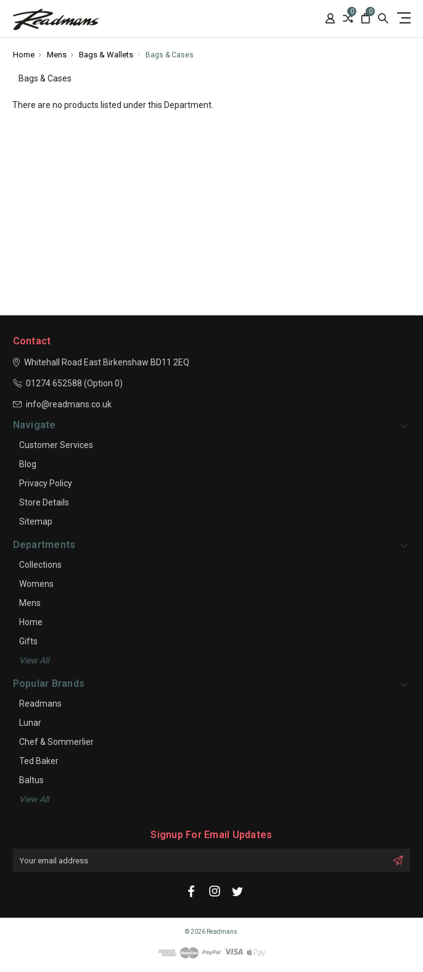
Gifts (28, 641)
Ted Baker (39, 761)
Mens (57, 54)
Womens (36, 584)
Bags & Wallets (106, 54)
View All (34, 799)
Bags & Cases (170, 55)
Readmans (40, 703)
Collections (40, 565)
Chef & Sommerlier (56, 742)
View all (34, 660)
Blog (27, 464)
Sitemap (35, 521)
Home (24, 54)
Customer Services (56, 445)
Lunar (30, 723)
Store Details (44, 502)
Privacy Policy (45, 483)
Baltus (31, 780)
